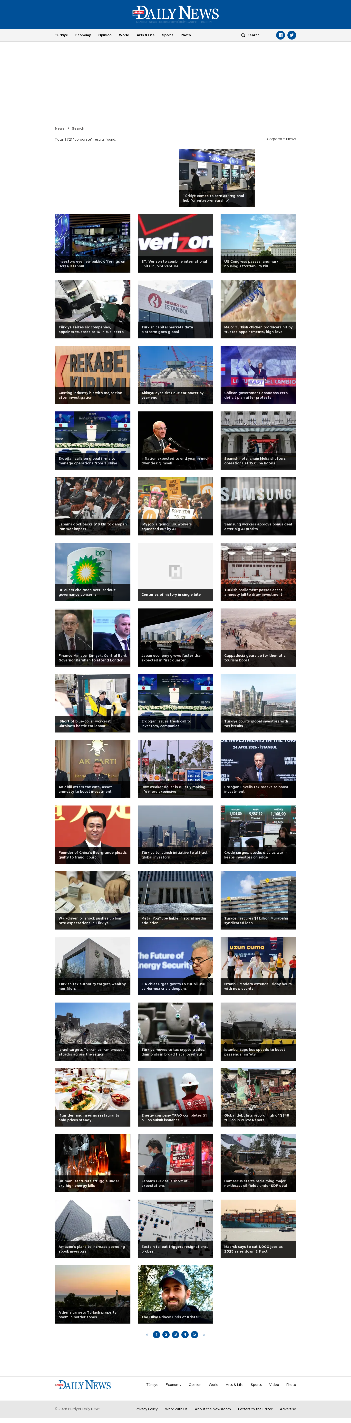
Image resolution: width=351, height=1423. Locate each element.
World (124, 35)
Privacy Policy (147, 1409)
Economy (83, 35)
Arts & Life (146, 35)
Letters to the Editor (255, 1409)
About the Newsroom (213, 1409)
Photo (186, 35)
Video (274, 1385)
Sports (167, 35)
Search (78, 128)
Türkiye (61, 35)
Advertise (288, 1409)
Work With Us (176, 1409)
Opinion (105, 35)
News (60, 128)
